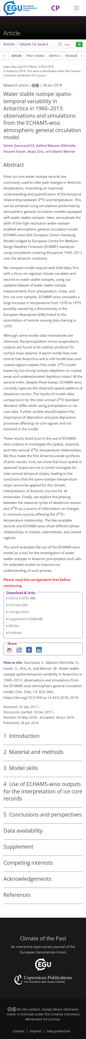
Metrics (55, 56)
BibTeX (13, 626)
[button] (60, 44)
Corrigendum (18, 612)
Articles (9, 44)
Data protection (58, 1031)
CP (55, 8)
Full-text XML (18, 605)
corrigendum (40, 579)
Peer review (35, 56)
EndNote (15, 633)
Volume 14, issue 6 (33, 44)
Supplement (17, 619)
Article (16, 56)
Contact (19, 1031)
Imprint (35, 1031)
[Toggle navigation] (76, 8)
